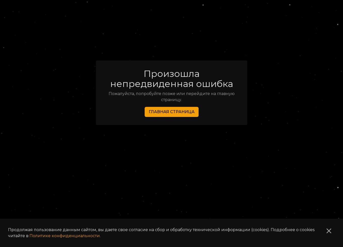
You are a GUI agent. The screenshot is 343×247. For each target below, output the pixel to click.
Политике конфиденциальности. (65, 235)
